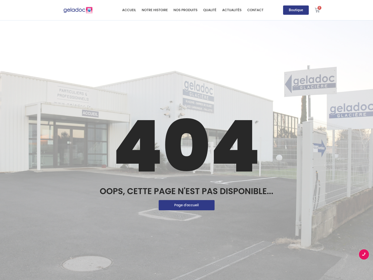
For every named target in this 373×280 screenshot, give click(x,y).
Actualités (232, 10)
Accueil (129, 10)
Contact (255, 10)
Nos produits (185, 10)
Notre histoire (155, 10)
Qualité (209, 10)
